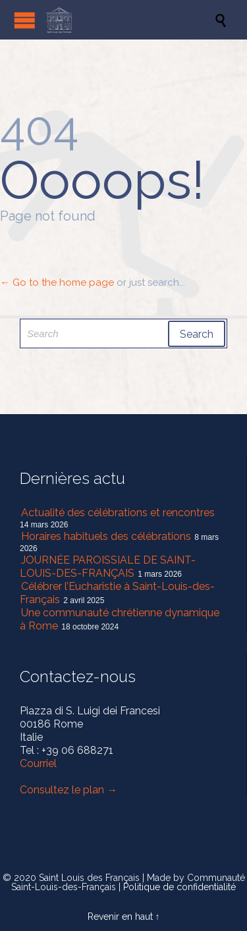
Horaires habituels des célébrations (106, 536)
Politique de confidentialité (179, 887)
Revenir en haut (120, 916)
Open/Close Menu (24, 20)
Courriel (38, 763)
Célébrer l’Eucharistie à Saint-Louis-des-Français (117, 593)
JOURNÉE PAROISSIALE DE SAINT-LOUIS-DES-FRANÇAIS (108, 566)
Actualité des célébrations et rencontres (118, 512)
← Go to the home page (57, 282)
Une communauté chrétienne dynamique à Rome (119, 619)
